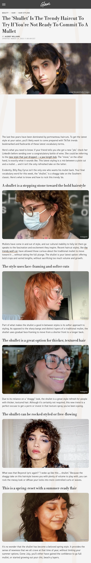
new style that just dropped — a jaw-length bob (33, 157)
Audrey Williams (12, 36)
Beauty (5, 13)
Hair (13, 13)
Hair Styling (24, 13)
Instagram (83, 237)
